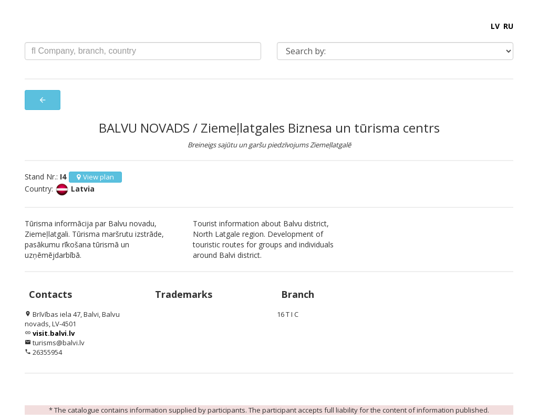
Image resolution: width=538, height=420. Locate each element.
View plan (95, 177)
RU (508, 26)
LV (495, 26)
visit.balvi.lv (54, 333)
